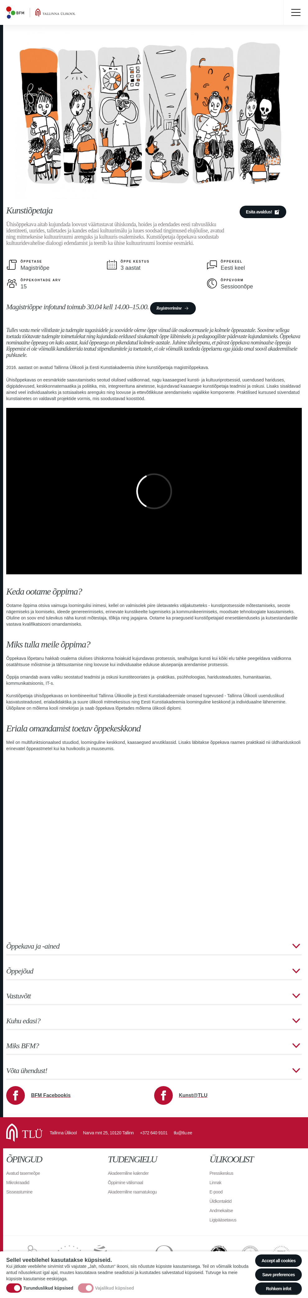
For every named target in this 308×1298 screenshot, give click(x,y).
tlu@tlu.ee (183, 1132)
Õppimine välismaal (125, 1182)
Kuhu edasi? (23, 1021)
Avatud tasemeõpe (23, 1173)
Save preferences (278, 1274)
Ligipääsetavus (222, 1219)
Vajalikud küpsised (114, 1288)
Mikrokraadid (17, 1182)
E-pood (216, 1191)
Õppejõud (19, 971)
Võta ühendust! (26, 1071)
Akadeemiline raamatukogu (132, 1191)
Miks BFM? (22, 1046)
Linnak (215, 1182)
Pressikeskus (221, 1173)
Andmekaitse (221, 1210)
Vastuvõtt (18, 996)
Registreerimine (169, 308)
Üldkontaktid (220, 1201)
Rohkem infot (278, 1288)
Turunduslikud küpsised (48, 1288)
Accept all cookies (278, 1260)
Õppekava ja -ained (32, 946)
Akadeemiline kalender (128, 1173)
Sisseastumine (19, 1191)
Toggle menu (295, 12)
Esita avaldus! (259, 211)
